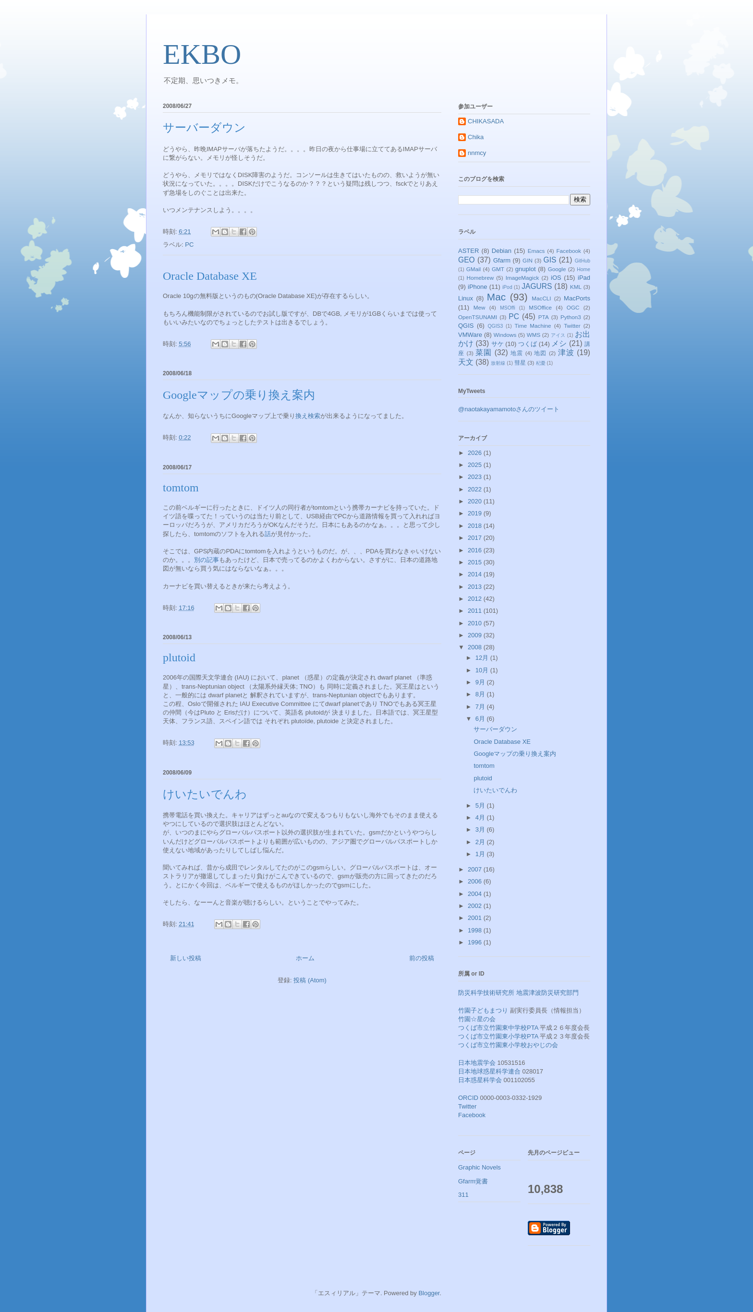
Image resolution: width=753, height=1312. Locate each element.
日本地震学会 (477, 1062)
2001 (476, 917)
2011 (476, 610)
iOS (556, 277)
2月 (481, 842)
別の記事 (206, 559)
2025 (476, 464)
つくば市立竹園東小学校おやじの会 (508, 1045)
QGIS (466, 325)
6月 (481, 718)
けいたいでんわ (205, 794)
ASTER (468, 250)
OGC (573, 307)
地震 (516, 353)
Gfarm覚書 (473, 1181)
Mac (496, 296)
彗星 (520, 362)
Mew (480, 307)
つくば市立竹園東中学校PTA (498, 1027)
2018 (476, 525)
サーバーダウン (204, 127)
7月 (481, 706)
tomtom (181, 487)
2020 (476, 501)
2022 (476, 489)
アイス (558, 335)
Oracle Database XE (210, 276)
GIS (550, 260)
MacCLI (541, 298)
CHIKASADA (486, 121)
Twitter (572, 325)
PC (189, 244)
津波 (566, 352)
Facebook (568, 251)
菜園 (483, 352)
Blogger (428, 1293)
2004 (476, 893)
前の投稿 (421, 958)
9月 (481, 682)
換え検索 (307, 415)
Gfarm (501, 260)
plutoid (179, 657)
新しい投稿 (185, 958)
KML (576, 287)
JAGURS (537, 286)
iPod (507, 287)
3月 (481, 829)
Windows (505, 335)
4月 (481, 817)
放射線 (498, 363)
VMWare (470, 334)
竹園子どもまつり (483, 1010)
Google (557, 269)
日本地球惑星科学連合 (489, 1071)
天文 (466, 362)
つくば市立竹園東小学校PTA (498, 1036)
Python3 (570, 317)
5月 (481, 805)
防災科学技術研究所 (486, 992)
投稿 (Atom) (310, 980)
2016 (476, 550)
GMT (498, 269)
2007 (476, 869)
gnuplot (525, 269)
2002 (476, 905)
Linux (465, 298)
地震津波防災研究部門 (547, 992)
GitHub (582, 260)
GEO (466, 260)
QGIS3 (495, 326)
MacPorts (577, 298)
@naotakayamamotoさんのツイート (508, 409)
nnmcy (477, 152)
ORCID (468, 1097)
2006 (476, 881)
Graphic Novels (479, 1167)
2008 (476, 647)
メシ (559, 343)
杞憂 (541, 363)
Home (583, 269)
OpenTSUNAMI (477, 317)
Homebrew (480, 277)
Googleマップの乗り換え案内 (239, 395)
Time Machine (533, 325)
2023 (476, 476)
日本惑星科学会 (480, 1080)
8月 (481, 694)
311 (463, 1194)
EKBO (202, 54)
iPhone (477, 286)
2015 (476, 562)
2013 (476, 586)
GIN (527, 260)
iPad (584, 277)
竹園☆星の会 (477, 1019)
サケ (497, 343)
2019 (476, 513)
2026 (476, 452)
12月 (482, 657)
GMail (473, 269)
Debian (501, 250)
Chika (476, 137)
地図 (540, 353)
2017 (476, 537)
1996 (476, 942)
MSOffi (507, 307)
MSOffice (540, 307)
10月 (482, 670)
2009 (476, 635)
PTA (543, 317)
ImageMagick (522, 277)
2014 (476, 574)
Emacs (536, 251)
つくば (527, 343)
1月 (481, 854)
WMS (534, 335)
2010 (476, 623)
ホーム (305, 958)
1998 (476, 930)
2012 (476, 598)
